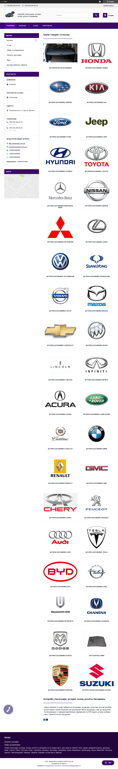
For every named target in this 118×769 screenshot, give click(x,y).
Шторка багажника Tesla (97, 552)
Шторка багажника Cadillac (60, 449)
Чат (108, 763)
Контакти (47, 26)
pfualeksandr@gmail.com (18, 147)
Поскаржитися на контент (52, 766)
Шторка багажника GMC (96, 483)
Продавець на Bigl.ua (59, 763)
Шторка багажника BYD (60, 587)
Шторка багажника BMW (96, 449)
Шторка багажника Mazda (96, 311)
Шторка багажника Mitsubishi (60, 242)
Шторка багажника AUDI (60, 552)
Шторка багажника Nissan (96, 206)
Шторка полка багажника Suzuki (96, 690)
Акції (8, 60)
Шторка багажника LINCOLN (60, 380)
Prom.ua (70, 761)
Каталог (22, 26)
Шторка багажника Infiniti (96, 380)
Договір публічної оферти (17, 65)
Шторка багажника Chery (60, 518)
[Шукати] (96, 15)
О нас (35, 26)
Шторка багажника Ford (60, 137)
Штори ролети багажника (60, 68)
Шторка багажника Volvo (60, 311)
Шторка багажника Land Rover (96, 414)
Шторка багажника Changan (96, 621)
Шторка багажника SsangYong (96, 276)
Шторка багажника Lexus (97, 242)
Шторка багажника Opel (96, 587)
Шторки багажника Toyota (96, 171)
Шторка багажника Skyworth (60, 621)
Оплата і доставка (14, 55)
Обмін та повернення (15, 50)
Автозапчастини (96, 655)
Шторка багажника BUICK (97, 345)
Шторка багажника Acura (60, 414)
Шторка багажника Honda (96, 68)
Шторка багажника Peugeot (96, 518)
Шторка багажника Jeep (96, 137)
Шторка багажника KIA (96, 102)
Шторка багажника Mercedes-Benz (60, 206)
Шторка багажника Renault (60, 483)
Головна (11, 26)
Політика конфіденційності (71, 766)
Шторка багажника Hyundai (60, 171)
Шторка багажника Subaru (60, 102)
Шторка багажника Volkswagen (60, 276)
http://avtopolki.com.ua (17, 143)
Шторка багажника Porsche (60, 690)
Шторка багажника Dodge (60, 655)
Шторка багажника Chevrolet (60, 345)
